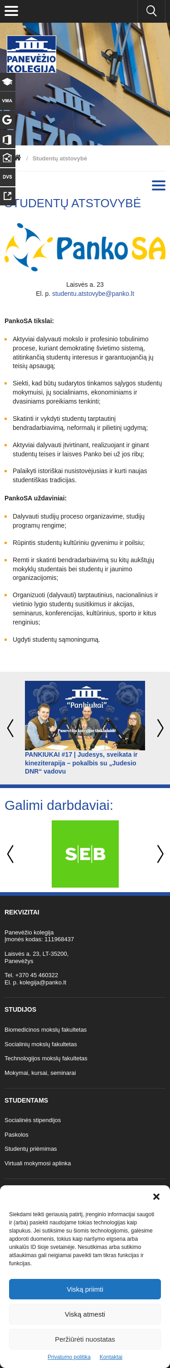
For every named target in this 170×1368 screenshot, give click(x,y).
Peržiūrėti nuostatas (85, 1339)
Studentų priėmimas (31, 1148)
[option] (85, 728)
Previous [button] (11, 728)
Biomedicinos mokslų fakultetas (46, 1029)
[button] (156, 1196)
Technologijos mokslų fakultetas (46, 1058)
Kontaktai (111, 1357)
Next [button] (158, 728)
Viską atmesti (85, 1314)
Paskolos (17, 1134)
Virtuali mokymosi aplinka (38, 1163)
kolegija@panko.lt (42, 982)
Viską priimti (85, 1289)
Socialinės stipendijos (33, 1120)
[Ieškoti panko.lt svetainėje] (151, 11)
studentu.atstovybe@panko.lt (93, 293)
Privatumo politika (69, 1357)
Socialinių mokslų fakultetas (41, 1044)
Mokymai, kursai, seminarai (40, 1072)
